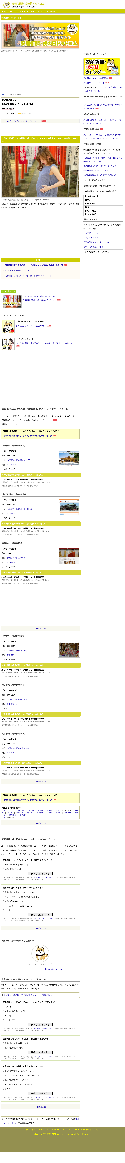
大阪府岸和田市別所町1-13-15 (19, 509)
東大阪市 (21, 810)
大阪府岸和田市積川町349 (17, 699)
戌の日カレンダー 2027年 (93, 83)
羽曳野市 (23, 815)
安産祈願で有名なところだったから (19, 892)
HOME (4, 11)
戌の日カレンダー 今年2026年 (95, 78)
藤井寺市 (39, 813)
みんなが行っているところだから (18, 906)
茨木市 (10, 813)
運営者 (40, 11)
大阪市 (4, 810)
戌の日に (8, 1007)
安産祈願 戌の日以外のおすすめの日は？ (100, 175)
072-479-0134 (13, 704)
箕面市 (29, 813)
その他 (7, 910)
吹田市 (40, 810)
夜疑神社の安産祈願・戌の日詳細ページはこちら (24, 573)
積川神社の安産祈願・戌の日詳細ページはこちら (24, 714)
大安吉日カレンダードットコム (96, 242)
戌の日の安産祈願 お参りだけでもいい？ (100, 166)
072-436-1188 (13, 514)
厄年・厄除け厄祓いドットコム (96, 247)
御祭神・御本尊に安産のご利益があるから (22, 897)
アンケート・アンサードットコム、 (44, 877)
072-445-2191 (13, 562)
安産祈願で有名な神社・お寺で (17, 865)
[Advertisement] (40, 72)
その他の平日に (11, 1020)
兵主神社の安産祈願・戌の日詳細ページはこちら (24, 665)
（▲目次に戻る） (40, 629)
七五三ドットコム (90, 233)
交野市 (49, 813)
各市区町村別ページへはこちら (17, 270)
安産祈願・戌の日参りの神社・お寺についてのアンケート (28, 276)
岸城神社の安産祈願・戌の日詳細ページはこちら (24, 475)
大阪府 (4, 817)
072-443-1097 (13, 655)
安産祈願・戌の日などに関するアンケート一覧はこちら (28, 995)
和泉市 (58, 813)
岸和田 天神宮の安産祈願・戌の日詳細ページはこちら (26, 524)
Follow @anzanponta (53, 969)
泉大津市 (12, 815)
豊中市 (31, 810)
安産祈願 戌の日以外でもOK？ (95, 170)
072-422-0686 (13, 465)
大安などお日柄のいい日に (16, 1011)
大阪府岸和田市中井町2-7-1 (18, 558)
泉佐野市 (68, 813)
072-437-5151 (13, 753)
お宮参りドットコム (91, 238)
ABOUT (12, 11)
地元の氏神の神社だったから (16, 901)
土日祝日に (9, 1016)
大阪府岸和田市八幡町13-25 (18, 748)
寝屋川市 (19, 813)
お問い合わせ (50, 11)
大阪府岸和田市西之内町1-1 (18, 651)
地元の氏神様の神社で (14, 869)
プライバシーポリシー (26, 11)
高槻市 (49, 810)
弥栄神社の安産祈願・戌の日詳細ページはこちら (24, 763)
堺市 (12, 810)
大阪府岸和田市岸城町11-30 (18, 460)
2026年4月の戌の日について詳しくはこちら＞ (21, 121)
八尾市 (58, 810)
